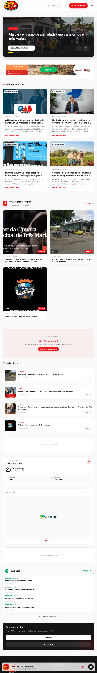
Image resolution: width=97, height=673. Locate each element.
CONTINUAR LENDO (13, 135)
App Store (48, 637)
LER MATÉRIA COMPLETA (21, 48)
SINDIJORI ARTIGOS (11, 91)
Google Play (48, 644)
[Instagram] (54, 5)
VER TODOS (88, 203)
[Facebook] (49, 5)
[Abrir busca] (65, 5)
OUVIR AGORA (78, 5)
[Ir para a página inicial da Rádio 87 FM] (11, 5)
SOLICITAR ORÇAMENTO (48, 349)
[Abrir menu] (92, 5)
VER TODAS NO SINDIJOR (48, 616)
